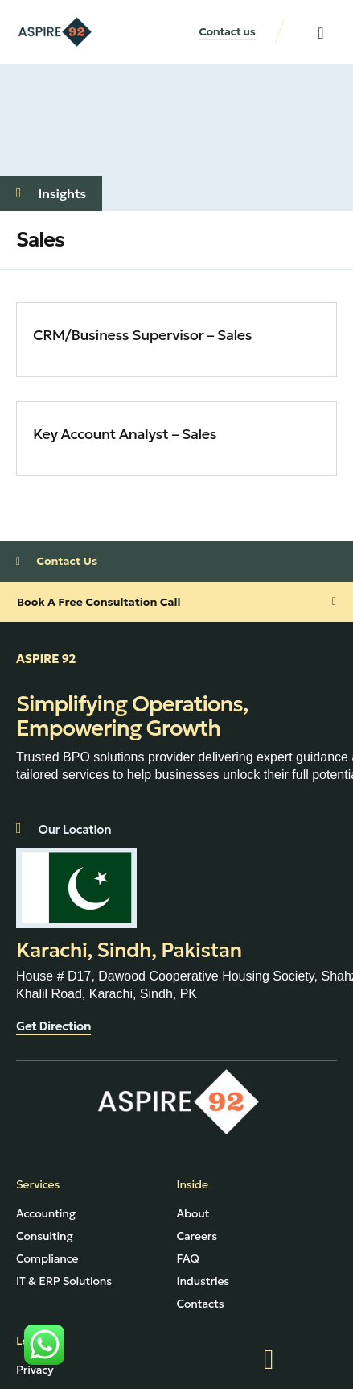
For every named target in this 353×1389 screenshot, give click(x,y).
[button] (320, 33)
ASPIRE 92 (46, 658)
